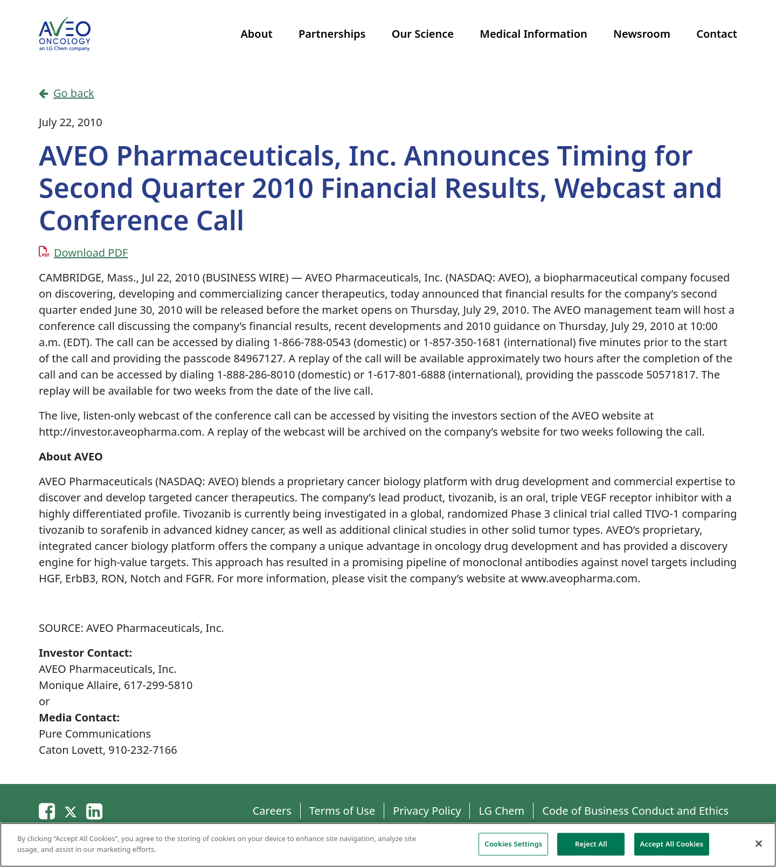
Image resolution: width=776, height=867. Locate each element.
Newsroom (641, 33)
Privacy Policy (427, 810)
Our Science (423, 33)
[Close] (759, 847)
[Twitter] (70, 810)
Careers (272, 810)
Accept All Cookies (672, 847)
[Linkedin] (94, 810)
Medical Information (533, 33)
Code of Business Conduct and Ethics (635, 810)
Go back (66, 93)
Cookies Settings (513, 847)
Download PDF (91, 252)
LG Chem (501, 810)
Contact (716, 33)
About (256, 33)
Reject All (591, 847)
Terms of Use (342, 810)
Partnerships (332, 33)
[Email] (47, 810)
